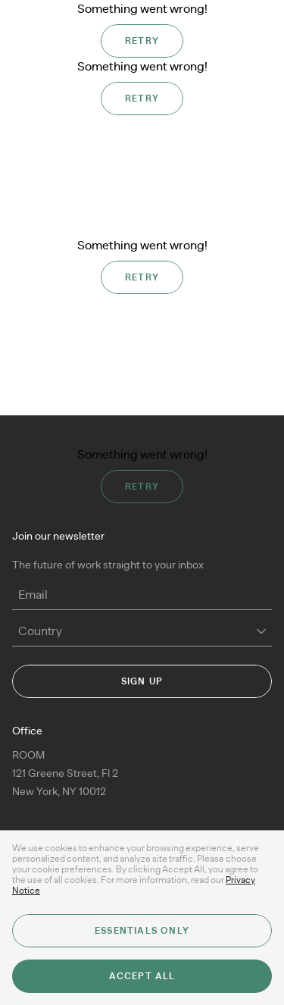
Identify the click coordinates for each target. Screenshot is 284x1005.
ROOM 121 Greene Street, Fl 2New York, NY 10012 (65, 773)
